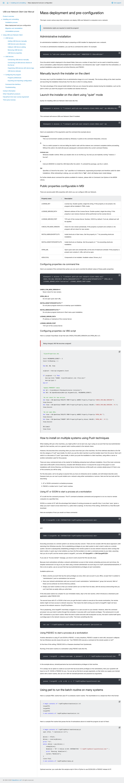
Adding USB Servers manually (17, 41)
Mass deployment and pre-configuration (18, 25)
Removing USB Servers (15, 50)
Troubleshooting (10, 87)
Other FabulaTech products (11, 94)
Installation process (11, 22)
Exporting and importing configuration (20, 80)
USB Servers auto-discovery (17, 44)
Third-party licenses (9, 100)
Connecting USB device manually (18, 59)
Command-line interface (13, 84)
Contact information (9, 91)
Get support (117, 3)
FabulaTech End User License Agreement (16, 97)
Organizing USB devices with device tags (21, 68)
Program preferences (14, 77)
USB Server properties (15, 53)
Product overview (8, 16)
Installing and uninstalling (18, 3)
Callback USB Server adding (17, 47)
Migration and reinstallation (13, 28)
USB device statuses (14, 71)
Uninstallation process (12, 31)
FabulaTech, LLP (17, 780)
